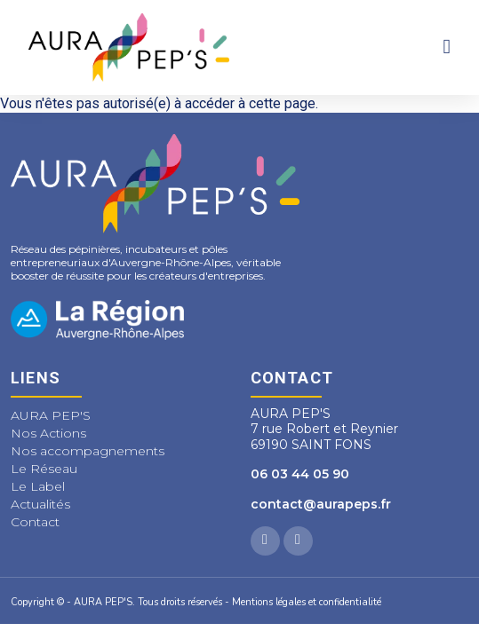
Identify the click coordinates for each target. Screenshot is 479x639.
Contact (35, 522)
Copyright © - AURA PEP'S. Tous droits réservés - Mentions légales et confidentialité (196, 602)
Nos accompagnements (87, 451)
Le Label (38, 486)
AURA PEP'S (51, 415)
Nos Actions (48, 433)
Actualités (40, 504)
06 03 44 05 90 (300, 474)
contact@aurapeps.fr (321, 504)
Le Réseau (44, 469)
